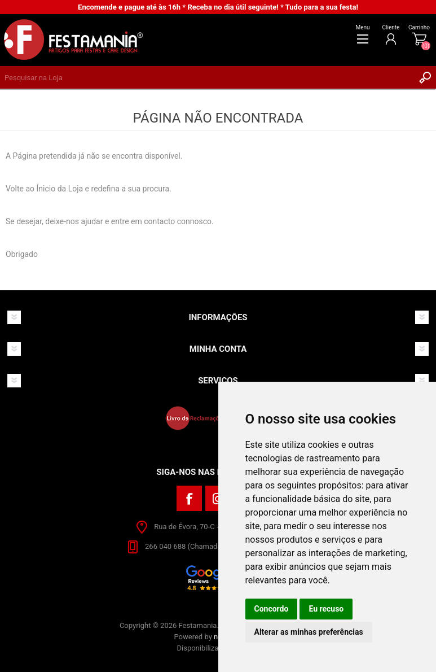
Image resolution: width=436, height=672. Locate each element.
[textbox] (206, 77)
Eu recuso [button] (326, 608)
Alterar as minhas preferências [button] (308, 631)
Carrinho (419, 27)
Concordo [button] (271, 608)
